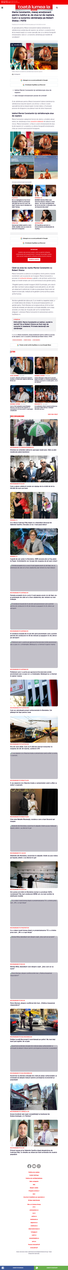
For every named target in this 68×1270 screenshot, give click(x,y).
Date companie (34, 1182)
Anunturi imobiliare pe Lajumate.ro (34, 1197)
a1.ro (34, 1207)
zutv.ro (34, 1242)
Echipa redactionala (34, 1200)
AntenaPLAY (34, 1248)
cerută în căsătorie (37, 121)
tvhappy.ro (34, 1232)
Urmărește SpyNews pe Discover (34, 85)
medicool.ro (34, 1226)
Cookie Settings (34, 1175)
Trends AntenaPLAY (34, 1245)
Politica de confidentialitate (34, 1178)
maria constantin (17, 340)
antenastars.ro (34, 1210)
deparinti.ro (34, 1223)
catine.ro (34, 1216)
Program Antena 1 (34, 1191)
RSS (34, 1185)
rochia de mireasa (25, 278)
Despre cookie (34, 1188)
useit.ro (34, 1235)
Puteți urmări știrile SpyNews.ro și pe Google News (34, 345)
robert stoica (27, 340)
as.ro (34, 1213)
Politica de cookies (34, 1172)
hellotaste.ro (34, 1220)
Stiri (34, 1194)
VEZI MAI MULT (53, 414)
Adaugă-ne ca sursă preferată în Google (34, 80)
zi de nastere (36, 340)
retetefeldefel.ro (34, 1238)
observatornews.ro (34, 1229)
